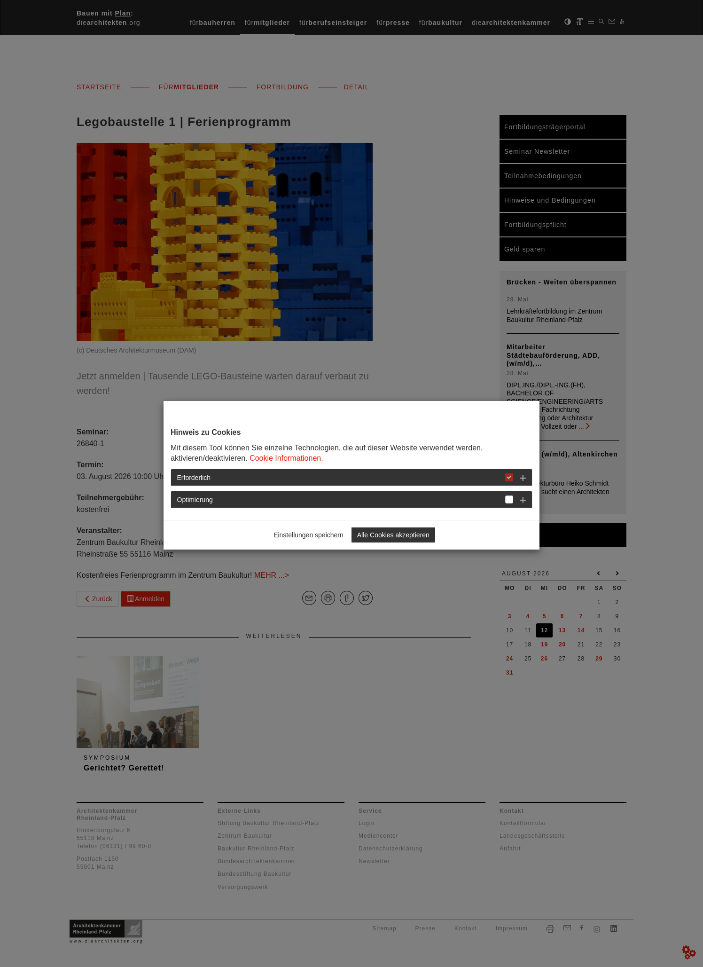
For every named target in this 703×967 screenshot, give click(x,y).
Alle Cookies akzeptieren (393, 535)
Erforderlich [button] (194, 477)
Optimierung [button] (195, 499)
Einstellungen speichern (308, 535)
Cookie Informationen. (286, 458)
